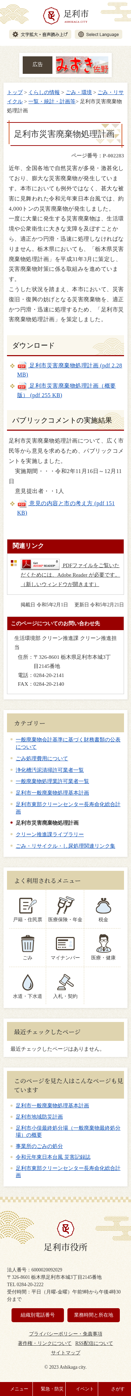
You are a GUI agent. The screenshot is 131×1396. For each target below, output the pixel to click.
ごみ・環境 (79, 92)
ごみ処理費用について (42, 758)
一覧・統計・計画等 (51, 101)
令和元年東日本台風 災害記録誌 (53, 1157)
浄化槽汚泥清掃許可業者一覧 (50, 770)
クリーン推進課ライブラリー (50, 834)
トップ (15, 92)
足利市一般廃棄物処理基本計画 (52, 793)
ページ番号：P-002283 (97, 155)
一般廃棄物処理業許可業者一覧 (52, 781)
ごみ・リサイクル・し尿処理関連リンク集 (65, 846)
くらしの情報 (44, 92)
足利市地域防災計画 (39, 1117)
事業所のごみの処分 (39, 1146)
